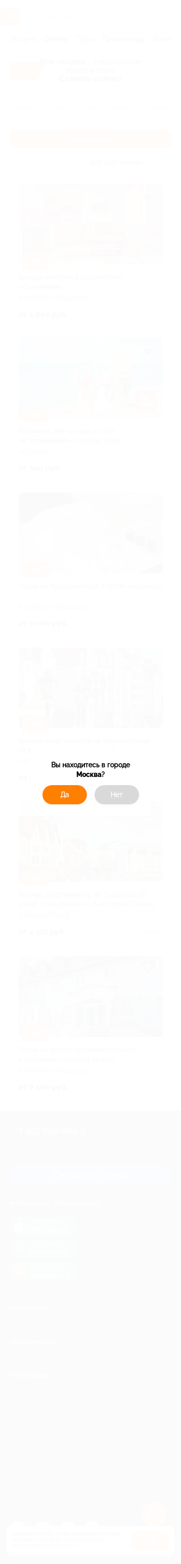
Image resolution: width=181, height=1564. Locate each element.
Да (64, 795)
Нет (117, 795)
